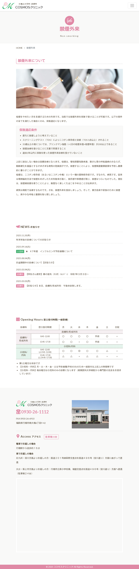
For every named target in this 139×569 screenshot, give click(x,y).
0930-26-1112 (32, 411)
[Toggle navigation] (132, 5)
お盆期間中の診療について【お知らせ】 (35, 262)
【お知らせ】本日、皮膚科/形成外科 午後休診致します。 (54, 285)
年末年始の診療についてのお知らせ (33, 239)
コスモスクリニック (63, 566)
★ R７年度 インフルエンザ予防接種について (49, 251)
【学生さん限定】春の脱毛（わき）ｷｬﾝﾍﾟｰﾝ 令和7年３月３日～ (57, 274)
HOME (19, 48)
